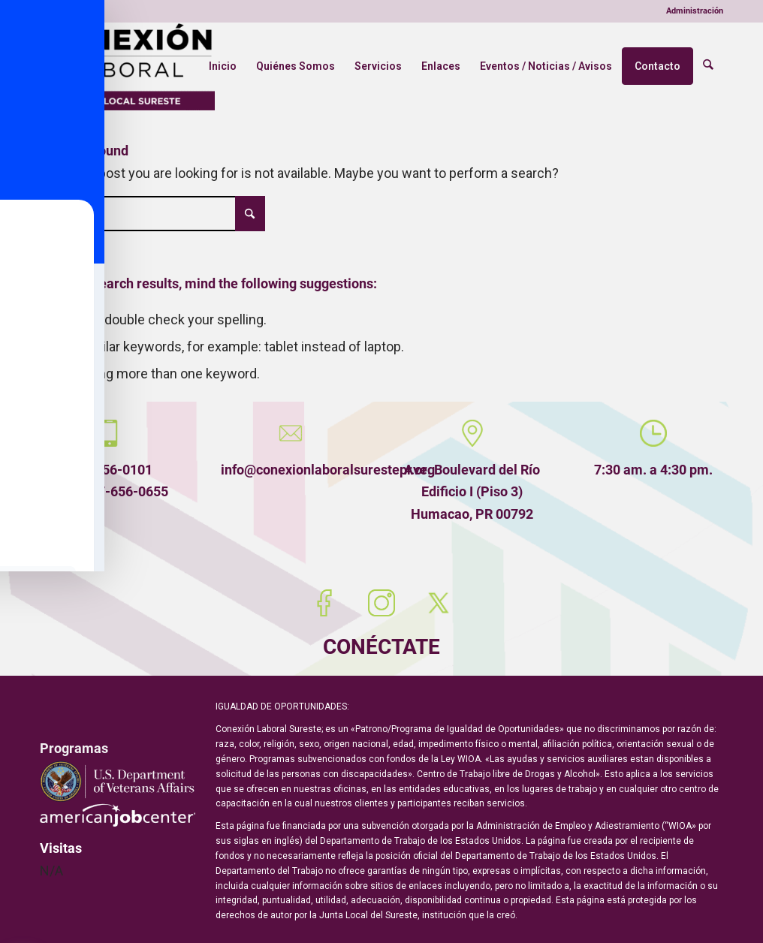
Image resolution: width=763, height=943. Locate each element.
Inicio (225, 66)
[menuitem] (691, 11)
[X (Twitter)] (439, 603)
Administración (694, 11)
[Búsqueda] (709, 66)
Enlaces (443, 66)
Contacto (660, 66)
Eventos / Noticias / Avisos (548, 66)
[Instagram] (381, 603)
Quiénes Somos (297, 66)
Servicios (380, 66)
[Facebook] (324, 603)
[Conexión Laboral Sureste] (127, 66)
